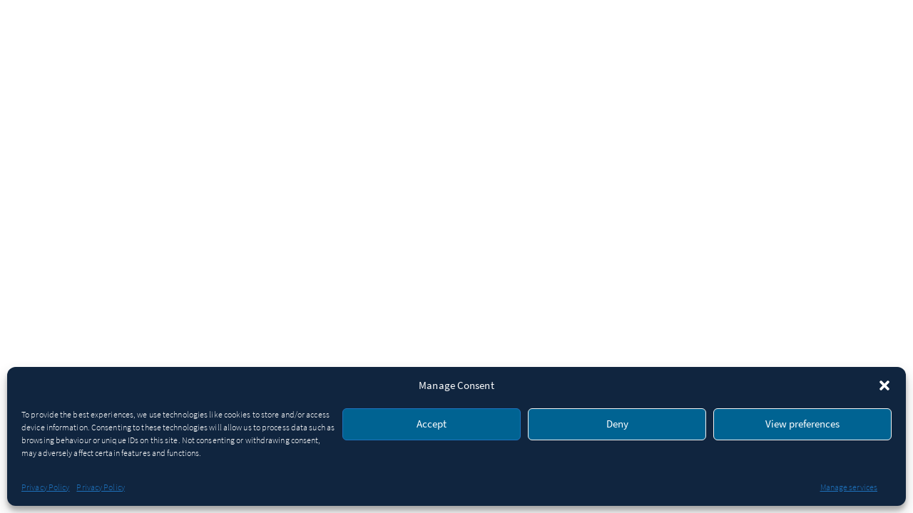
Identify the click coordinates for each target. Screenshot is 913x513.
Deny (617, 424)
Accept (432, 424)
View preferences (802, 424)
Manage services (849, 487)
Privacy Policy (45, 487)
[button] (884, 385)
